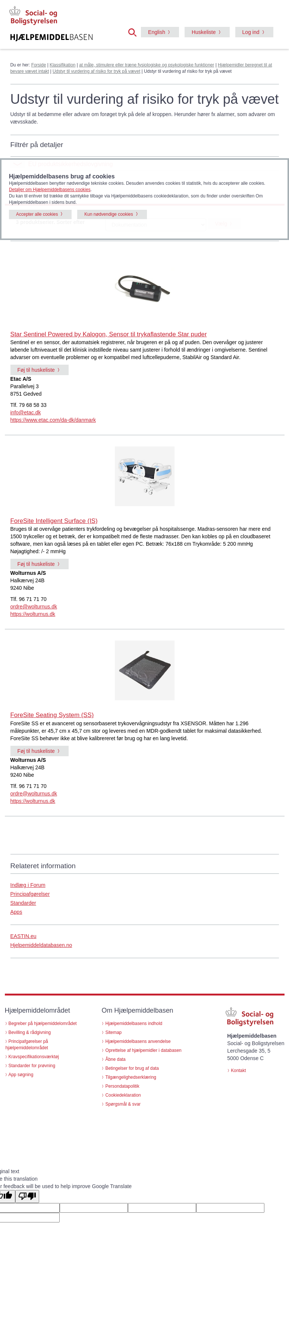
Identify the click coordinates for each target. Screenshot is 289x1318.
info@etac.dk (25, 412)
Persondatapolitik (122, 1086)
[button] (134, 32)
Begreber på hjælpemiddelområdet (43, 1023)
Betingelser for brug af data (131, 1068)
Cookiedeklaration (123, 1095)
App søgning (21, 1074)
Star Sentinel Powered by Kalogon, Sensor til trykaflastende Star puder (108, 334)
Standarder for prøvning (32, 1065)
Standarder (23, 903)
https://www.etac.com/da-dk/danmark (53, 420)
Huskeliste (204, 32)
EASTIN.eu (23, 936)
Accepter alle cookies (37, 214)
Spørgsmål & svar (123, 1104)
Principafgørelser (30, 894)
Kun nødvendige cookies (108, 214)
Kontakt (238, 1070)
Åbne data (115, 1059)
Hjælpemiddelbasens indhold (133, 1023)
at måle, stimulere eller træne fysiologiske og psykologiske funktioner (146, 65)
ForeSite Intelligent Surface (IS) (54, 520)
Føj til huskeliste (36, 370)
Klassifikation (62, 65)
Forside (38, 65)
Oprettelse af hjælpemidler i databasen (143, 1050)
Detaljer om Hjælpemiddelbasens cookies (50, 189)
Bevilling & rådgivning (30, 1032)
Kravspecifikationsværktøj (34, 1056)
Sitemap (113, 1032)
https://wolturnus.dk (33, 614)
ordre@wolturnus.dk (33, 607)
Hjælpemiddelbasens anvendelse (137, 1041)
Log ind (251, 32)
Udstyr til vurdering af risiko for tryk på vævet (96, 71)
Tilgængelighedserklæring (130, 1077)
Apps (16, 912)
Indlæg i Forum (27, 885)
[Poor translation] (27, 1196)
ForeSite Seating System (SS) (52, 715)
